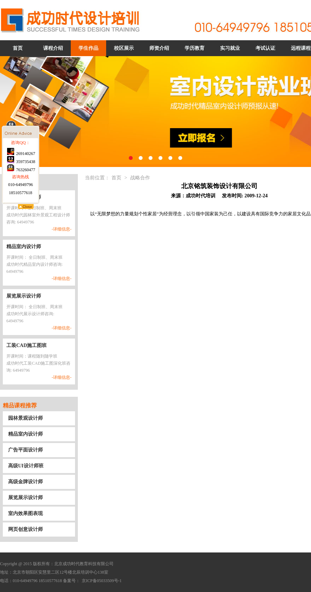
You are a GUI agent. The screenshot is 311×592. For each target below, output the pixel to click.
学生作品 (88, 48)
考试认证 (265, 48)
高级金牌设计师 (25, 481)
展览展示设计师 (25, 497)
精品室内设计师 (25, 434)
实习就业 (230, 48)
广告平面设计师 (25, 450)
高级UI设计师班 (26, 465)
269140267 (21, 195)
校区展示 (124, 48)
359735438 (21, 204)
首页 (18, 48)
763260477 (21, 212)
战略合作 (140, 177)
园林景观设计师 (25, 418)
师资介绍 (159, 48)
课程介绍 (53, 48)
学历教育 (195, 48)
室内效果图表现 (25, 513)
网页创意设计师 (25, 529)
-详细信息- (61, 229)
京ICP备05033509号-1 (102, 580)
